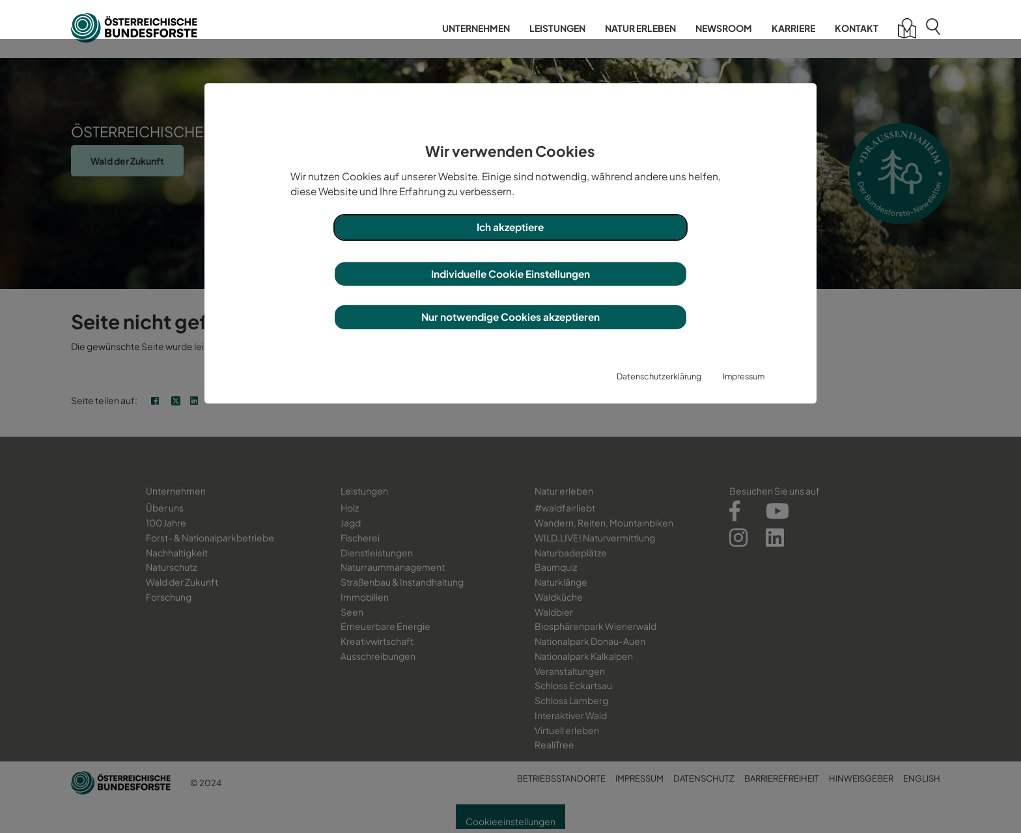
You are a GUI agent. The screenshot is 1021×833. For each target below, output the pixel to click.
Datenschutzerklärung (659, 376)
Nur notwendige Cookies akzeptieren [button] (510, 316)
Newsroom (723, 28)
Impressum (743, 376)
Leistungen (557, 28)
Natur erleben (640, 28)
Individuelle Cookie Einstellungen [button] (510, 273)
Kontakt (856, 28)
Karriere (793, 28)
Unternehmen (476, 28)
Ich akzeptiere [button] (510, 227)
